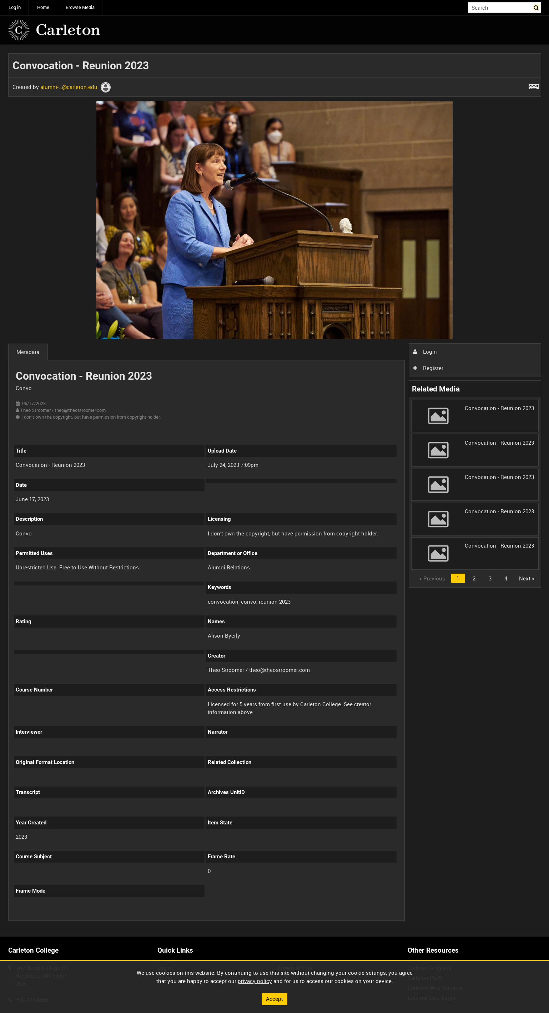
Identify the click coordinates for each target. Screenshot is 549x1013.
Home (43, 7)
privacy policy (255, 980)
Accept (274, 998)
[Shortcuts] (534, 85)
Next (527, 578)
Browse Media (80, 7)
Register (428, 367)
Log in (15, 7)
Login (425, 351)
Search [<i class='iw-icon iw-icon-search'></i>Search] (536, 7)
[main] (274, 491)
